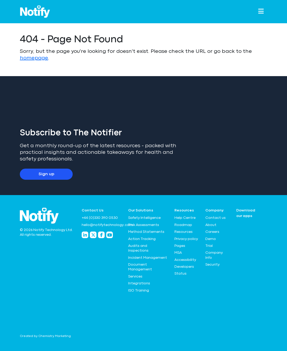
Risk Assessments (143, 225)
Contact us (215, 217)
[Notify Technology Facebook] (101, 235)
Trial (209, 245)
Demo (210, 239)
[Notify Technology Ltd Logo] (35, 11)
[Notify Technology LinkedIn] (85, 235)
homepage (34, 58)
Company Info (214, 255)
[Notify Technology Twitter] (93, 235)
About (210, 225)
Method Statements (146, 231)
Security (212, 264)
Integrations (139, 283)
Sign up (46, 174)
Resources (183, 231)
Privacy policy (186, 239)
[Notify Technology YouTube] (109, 235)
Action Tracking (142, 239)
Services (135, 276)
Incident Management (147, 257)
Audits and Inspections (138, 248)
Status (180, 273)
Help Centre (185, 217)
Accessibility (185, 259)
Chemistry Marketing (54, 336)
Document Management (140, 267)
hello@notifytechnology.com (102, 225)
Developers (184, 266)
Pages (179, 245)
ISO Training (138, 290)
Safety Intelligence (144, 217)
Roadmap (183, 225)
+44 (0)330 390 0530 (100, 217)
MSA (178, 252)
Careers (212, 231)
